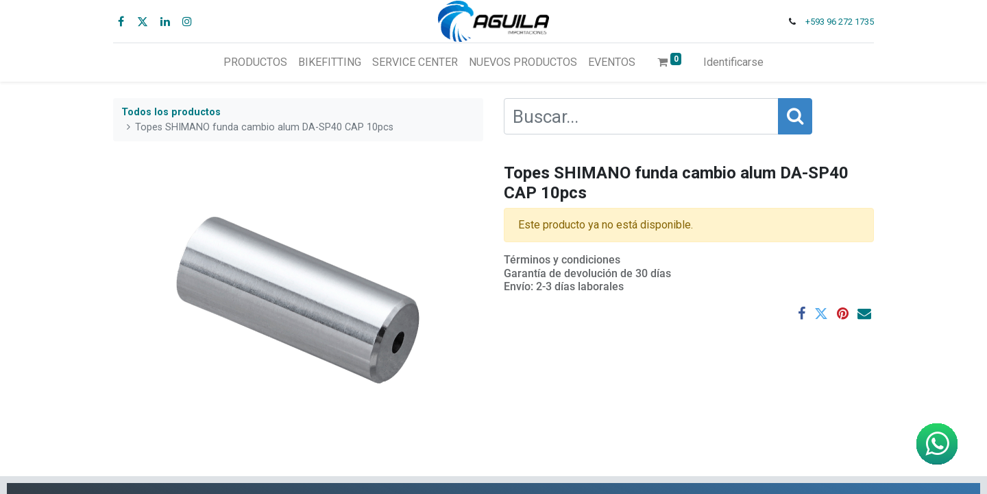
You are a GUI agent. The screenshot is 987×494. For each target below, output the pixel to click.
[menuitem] (255, 62)
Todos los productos (171, 112)
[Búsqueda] (795, 116)
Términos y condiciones (562, 259)
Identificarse (733, 62)
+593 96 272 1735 (839, 21)
